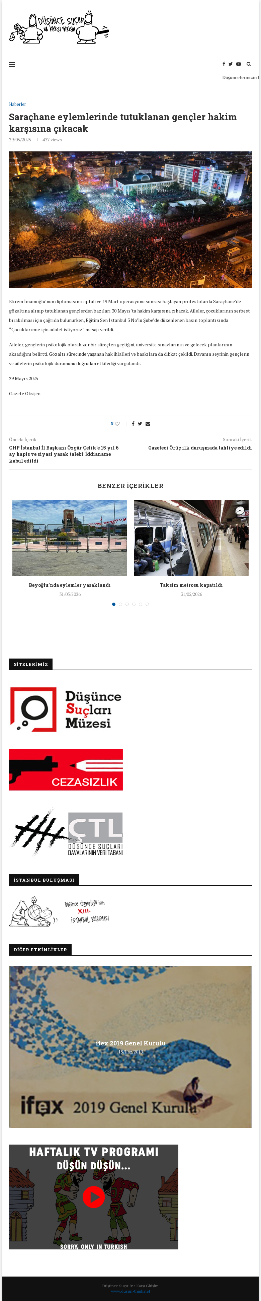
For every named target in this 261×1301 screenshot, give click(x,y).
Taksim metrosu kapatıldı (191, 585)
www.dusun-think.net (130, 1291)
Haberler (17, 104)
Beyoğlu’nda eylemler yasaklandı (70, 585)
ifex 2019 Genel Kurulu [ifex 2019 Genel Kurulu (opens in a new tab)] (131, 1043)
